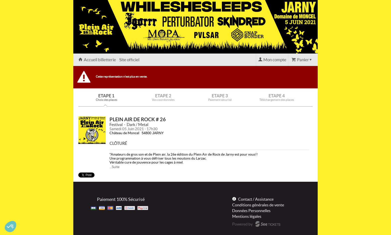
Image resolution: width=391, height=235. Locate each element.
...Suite (114, 167)
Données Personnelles (251, 210)
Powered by (242, 224)
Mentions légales (246, 216)
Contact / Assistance (256, 199)
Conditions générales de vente (258, 205)
